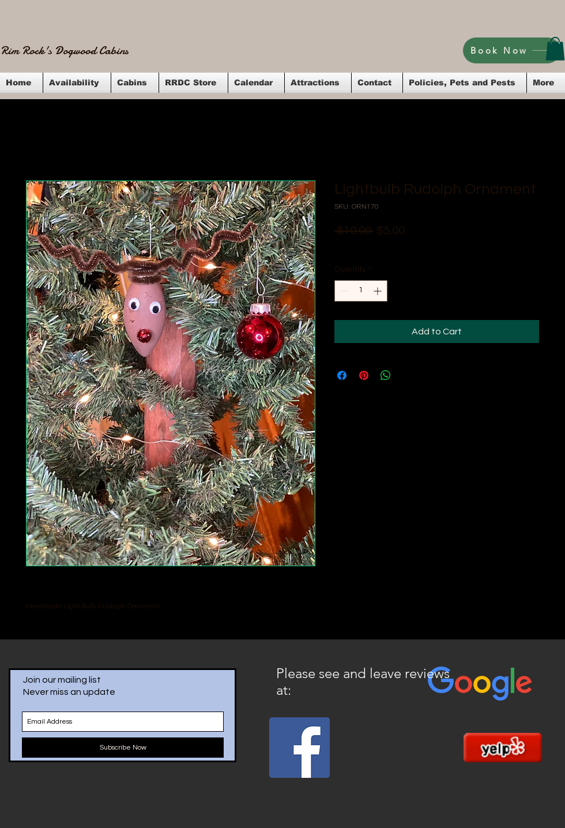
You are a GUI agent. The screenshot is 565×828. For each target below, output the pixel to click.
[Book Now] (511, 50)
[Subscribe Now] (123, 747)
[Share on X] (408, 375)
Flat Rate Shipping (447, 246)
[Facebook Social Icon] (299, 747)
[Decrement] (343, 291)
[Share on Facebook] (342, 375)
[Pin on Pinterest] (364, 375)
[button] (555, 49)
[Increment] (378, 291)
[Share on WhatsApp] (386, 375)
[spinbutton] (361, 291)
